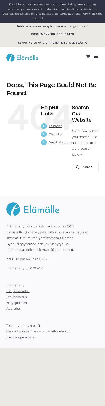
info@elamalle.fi (78, 26)
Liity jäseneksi (18, 291)
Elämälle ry (15, 285)
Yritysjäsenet (16, 303)
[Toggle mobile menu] (96, 56)
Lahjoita (55, 126)
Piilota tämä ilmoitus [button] (58, 18)
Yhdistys (56, 134)
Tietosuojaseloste (20, 337)
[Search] (77, 167)
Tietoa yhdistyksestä (23, 326)
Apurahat (13, 309)
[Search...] (85, 167)
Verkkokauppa (60, 142)
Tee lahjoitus (16, 297)
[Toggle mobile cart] (88, 56)
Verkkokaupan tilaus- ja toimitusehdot (37, 331)
